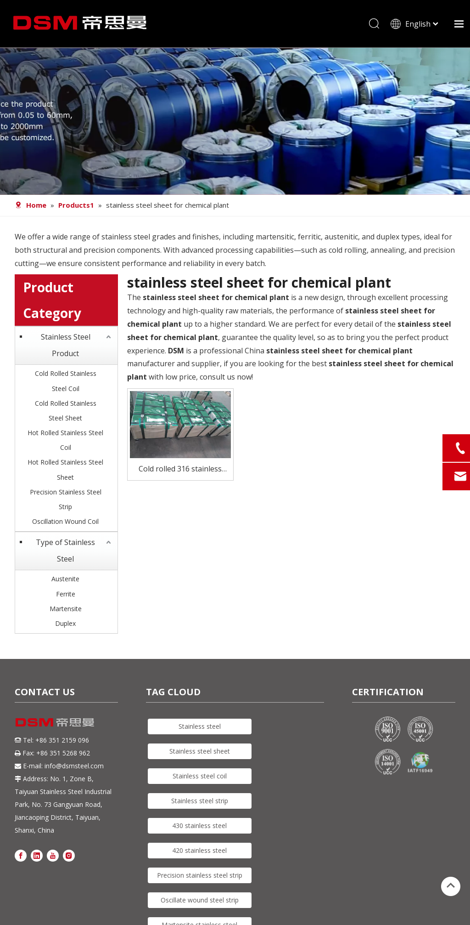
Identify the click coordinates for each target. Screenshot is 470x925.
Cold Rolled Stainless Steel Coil (65, 384)
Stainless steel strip (199, 804)
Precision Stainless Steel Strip (65, 502)
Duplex (65, 626)
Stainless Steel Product (65, 348)
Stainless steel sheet (199, 754)
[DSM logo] (55, 724)
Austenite (65, 582)
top (450, 885)
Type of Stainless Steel (65, 553)
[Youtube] (53, 857)
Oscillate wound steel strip (200, 903)
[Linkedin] (37, 857)
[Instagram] (69, 857)
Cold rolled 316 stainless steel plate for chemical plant (180, 472)
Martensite (66, 611)
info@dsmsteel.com (74, 768)
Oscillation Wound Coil (65, 524)
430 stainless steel (199, 828)
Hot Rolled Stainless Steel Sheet (65, 472)
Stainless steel (200, 729)
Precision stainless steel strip (199, 878)
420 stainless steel (199, 853)
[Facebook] (21, 857)
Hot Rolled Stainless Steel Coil (65, 443)
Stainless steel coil (200, 779)
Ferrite (65, 596)
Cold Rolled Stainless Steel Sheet (65, 413)
